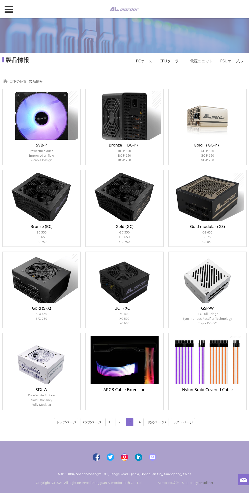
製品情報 (36, 81)
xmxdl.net (206, 482)
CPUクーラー (171, 61)
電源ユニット (201, 61)
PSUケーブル (231, 61)
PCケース (144, 61)
